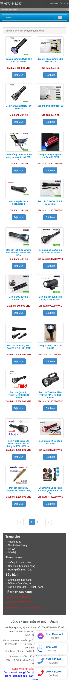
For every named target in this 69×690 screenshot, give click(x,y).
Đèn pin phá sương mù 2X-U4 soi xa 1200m (50, 251)
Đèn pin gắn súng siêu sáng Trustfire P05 (50, 298)
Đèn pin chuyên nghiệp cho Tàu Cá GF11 (50, 155)
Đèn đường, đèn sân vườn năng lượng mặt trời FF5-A (19, 157)
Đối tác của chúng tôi (19, 583)
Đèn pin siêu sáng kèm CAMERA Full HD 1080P (19, 346)
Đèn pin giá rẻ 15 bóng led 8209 (50, 442)
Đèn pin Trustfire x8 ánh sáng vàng (50, 202)
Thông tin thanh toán (19, 562)
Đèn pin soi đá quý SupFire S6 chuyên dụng (18, 489)
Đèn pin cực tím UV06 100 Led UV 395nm (19, 60)
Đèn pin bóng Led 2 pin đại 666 (50, 346)
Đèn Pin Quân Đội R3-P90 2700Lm (18, 107)
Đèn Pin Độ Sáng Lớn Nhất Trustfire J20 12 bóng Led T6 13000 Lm (18, 444)
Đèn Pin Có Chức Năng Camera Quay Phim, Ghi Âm (50, 490)
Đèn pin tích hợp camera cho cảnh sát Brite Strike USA (18, 253)
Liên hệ (12, 552)
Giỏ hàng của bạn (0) (59, 3)
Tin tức (12, 548)
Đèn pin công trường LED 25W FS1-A (50, 60)
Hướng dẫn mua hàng (20, 569)
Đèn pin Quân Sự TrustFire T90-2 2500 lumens (18, 395)
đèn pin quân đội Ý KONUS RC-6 (18, 202)
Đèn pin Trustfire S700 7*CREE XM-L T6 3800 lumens (50, 395)
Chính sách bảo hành (19, 579)
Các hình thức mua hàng (21, 566)
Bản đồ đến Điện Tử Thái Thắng (26, 586)
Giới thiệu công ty (17, 545)
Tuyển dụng (14, 541)
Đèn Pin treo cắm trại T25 (50, 106)
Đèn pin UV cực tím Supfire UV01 (18, 298)
